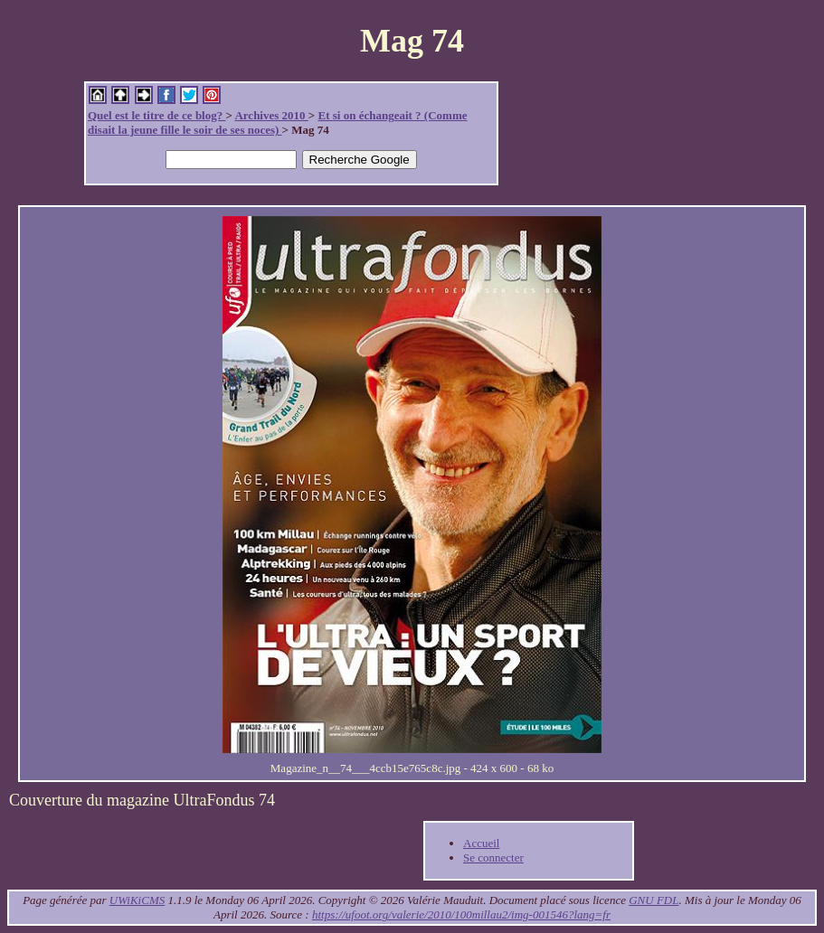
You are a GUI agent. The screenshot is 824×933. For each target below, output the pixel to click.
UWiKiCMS (137, 900)
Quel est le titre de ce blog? (156, 115)
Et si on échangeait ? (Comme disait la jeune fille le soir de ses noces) (278, 122)
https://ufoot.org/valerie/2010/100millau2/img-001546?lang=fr (461, 914)
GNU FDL (653, 900)
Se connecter (493, 857)
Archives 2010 (271, 115)
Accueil (481, 843)
